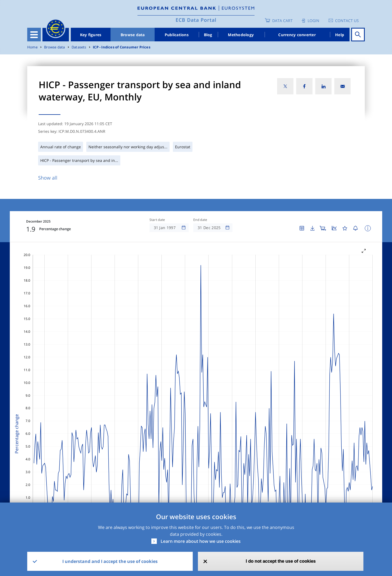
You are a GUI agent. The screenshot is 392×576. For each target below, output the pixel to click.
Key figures (91, 34)
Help (339, 34)
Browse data (133, 34)
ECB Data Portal (196, 20)
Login (313, 20)
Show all (47, 177)
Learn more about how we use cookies (201, 541)
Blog (208, 34)
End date (200, 220)
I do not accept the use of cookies (281, 561)
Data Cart (282, 20)
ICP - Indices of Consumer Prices (121, 47)
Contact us (347, 20)
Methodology (241, 34)
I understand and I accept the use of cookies (110, 561)
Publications (177, 34)
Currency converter (297, 34)
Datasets (79, 47)
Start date (157, 220)
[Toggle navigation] (34, 34)
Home (32, 47)
